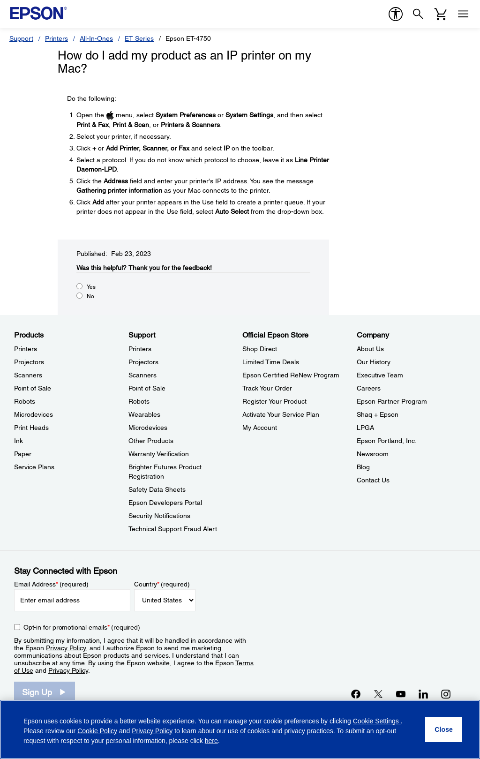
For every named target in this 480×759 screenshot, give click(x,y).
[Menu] (463, 14)
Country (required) (162, 584)
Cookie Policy (97, 731)
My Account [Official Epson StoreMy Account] (259, 427)
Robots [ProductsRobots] (24, 401)
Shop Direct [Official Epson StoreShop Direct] (259, 349)
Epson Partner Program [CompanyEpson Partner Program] (392, 401)
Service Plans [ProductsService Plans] (34, 467)
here (211, 740)
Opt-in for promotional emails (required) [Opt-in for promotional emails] (81, 627)
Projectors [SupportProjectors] (143, 362)
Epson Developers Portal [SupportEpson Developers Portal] (165, 502)
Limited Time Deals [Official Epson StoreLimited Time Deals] (270, 362)
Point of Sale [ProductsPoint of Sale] (32, 388)
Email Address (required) (51, 584)
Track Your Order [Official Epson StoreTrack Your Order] (267, 388)
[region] (240, 729)
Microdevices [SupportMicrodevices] (147, 427)
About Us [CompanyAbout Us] (370, 349)
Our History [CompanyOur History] (373, 362)
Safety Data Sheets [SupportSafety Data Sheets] (157, 489)
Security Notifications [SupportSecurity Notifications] (159, 515)
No (90, 296)
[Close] (443, 729)
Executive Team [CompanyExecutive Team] (380, 375)
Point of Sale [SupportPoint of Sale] (146, 388)
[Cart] (440, 14)
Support (21, 38)
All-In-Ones (96, 38)
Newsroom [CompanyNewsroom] (373, 454)
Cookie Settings (377, 721)
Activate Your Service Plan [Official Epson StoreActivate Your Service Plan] (280, 414)
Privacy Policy (66, 648)
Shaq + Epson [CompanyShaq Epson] (377, 414)
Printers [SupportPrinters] (139, 349)
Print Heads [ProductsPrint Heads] (31, 427)
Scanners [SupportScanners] (142, 375)
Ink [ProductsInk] (18, 440)
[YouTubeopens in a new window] (400, 693)
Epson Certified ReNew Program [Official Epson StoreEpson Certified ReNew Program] (290, 375)
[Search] (418, 14)
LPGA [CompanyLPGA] (365, 427)
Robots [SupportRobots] (139, 401)
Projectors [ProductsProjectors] (29, 362)
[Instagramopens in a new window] (445, 693)
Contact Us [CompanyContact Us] (373, 480)
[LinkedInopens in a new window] (423, 693)
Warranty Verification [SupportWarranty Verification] (158, 454)
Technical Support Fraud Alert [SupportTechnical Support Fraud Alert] (172, 529)
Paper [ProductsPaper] (22, 454)
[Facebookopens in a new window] (355, 693)
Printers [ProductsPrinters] (25, 349)
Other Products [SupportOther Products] (150, 440)
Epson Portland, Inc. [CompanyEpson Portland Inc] (387, 440)
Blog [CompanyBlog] (363, 467)
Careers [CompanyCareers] (369, 388)
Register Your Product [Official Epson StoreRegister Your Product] (274, 401)
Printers (56, 38)
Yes (91, 287)
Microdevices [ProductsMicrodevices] (33, 414)
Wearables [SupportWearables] (144, 414)
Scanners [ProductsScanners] (28, 375)
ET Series (139, 38)
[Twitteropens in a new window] (378, 693)
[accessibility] (395, 14)
